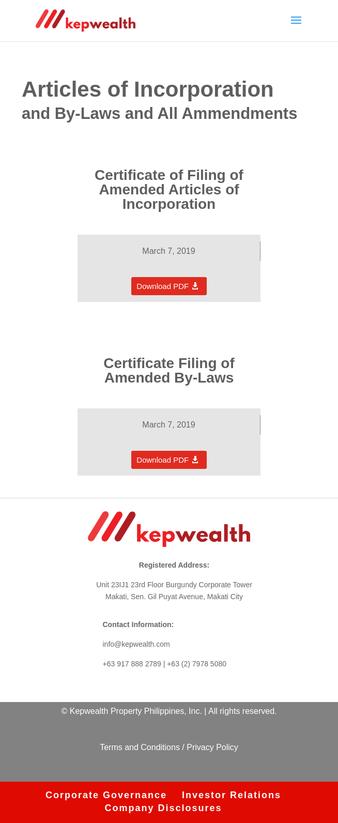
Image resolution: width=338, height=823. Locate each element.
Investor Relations (231, 795)
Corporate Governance (106, 795)
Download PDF (162, 286)
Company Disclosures (163, 808)
